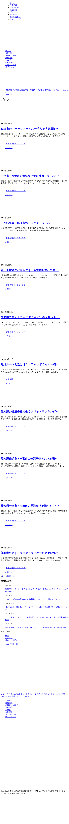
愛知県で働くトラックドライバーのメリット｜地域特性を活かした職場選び (35, 628)
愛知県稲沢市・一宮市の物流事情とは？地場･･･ (30, 458)
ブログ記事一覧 (11, 644)
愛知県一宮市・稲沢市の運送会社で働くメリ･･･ (30, 505)
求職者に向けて (16, 7)
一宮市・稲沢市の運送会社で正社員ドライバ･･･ (30, 176)
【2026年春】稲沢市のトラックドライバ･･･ (27, 223)
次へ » (11, 576)
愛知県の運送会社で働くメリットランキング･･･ (30, 411)
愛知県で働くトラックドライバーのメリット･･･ (30, 317)
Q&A (7, 636)
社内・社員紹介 (11, 640)
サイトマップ (15, 19)
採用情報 (13, 5)
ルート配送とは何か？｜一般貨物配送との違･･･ (30, 270)
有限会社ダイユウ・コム (16, 144)
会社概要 (13, 14)
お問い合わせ (15, 17)
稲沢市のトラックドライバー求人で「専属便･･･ (30, 128)
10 (8, 576)
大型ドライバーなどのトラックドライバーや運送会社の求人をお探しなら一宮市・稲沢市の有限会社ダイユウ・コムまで (34, 685)
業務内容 (13, 10)
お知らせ (8, 148)
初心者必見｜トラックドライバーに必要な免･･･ (30, 553)
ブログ (12, 12)
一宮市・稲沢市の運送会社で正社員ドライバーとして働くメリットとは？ (34, 599)
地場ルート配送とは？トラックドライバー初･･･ (30, 364)
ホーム (12, 3)
